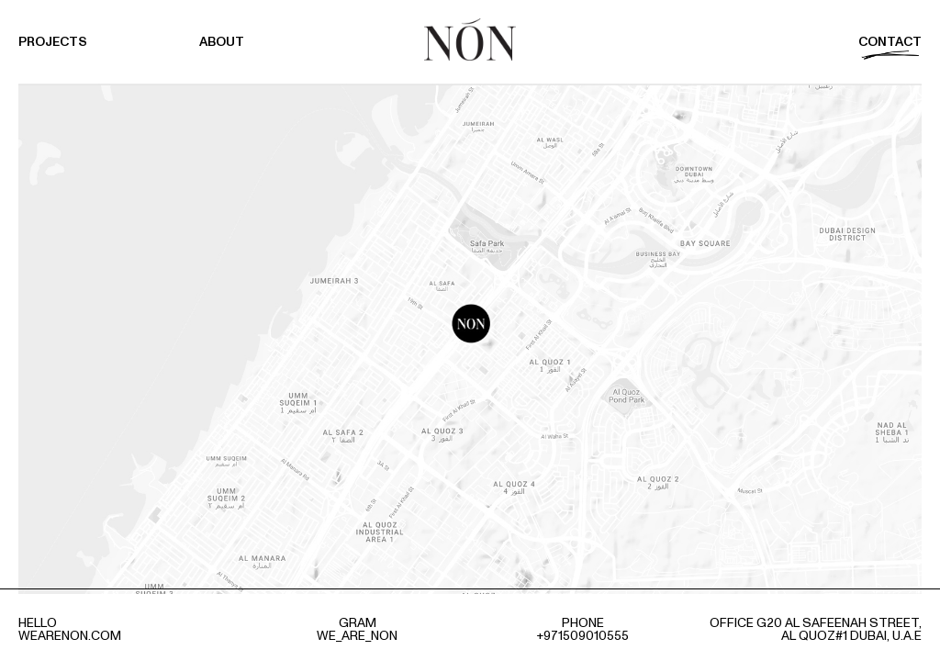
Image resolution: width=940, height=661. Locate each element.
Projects (52, 41)
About (221, 41)
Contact (890, 41)
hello (37, 623)
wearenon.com (69, 635)
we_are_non (357, 635)
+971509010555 (583, 635)
